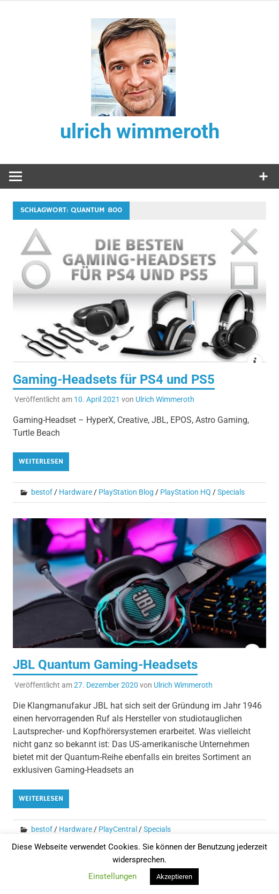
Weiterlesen (41, 461)
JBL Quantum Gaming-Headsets (105, 664)
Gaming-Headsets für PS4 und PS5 (114, 379)
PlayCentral (118, 829)
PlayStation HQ (185, 492)
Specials (231, 492)
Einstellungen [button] (112, 876)
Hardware (75, 492)
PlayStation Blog (126, 492)
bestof (41, 492)
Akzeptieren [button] (174, 877)
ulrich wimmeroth (140, 131)
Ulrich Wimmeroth (164, 399)
